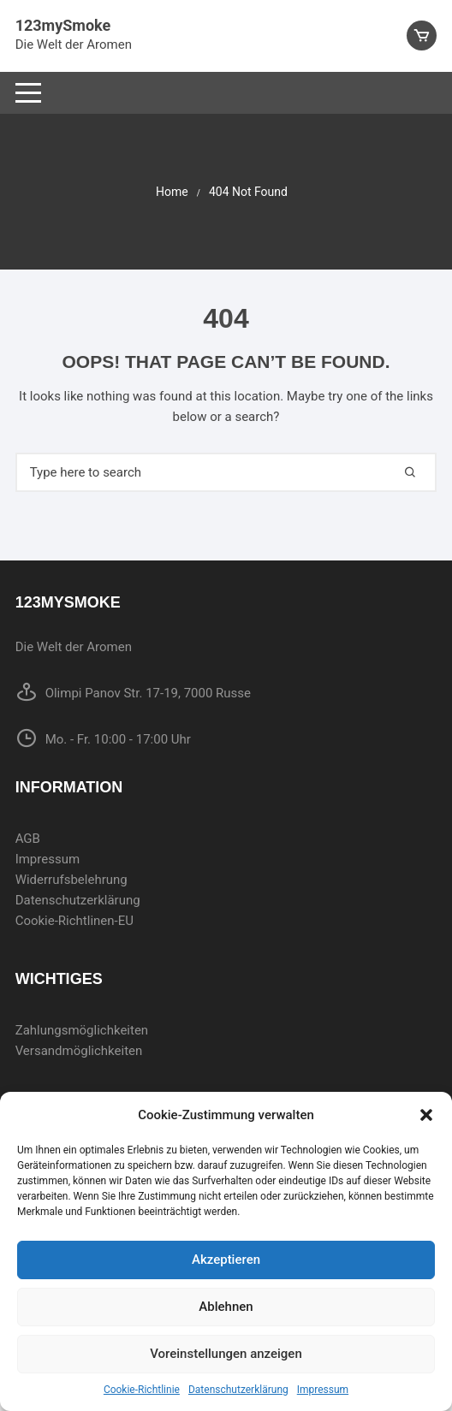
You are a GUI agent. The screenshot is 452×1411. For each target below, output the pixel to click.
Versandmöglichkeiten (79, 1050)
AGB (27, 838)
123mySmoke (62, 25)
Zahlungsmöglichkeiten (82, 1030)
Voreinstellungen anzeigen (226, 1353)
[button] (426, 1114)
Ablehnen (226, 1306)
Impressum (322, 1390)
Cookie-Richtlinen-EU (74, 920)
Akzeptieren (226, 1259)
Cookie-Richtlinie (142, 1390)
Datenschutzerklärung (238, 1390)
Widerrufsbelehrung (71, 879)
